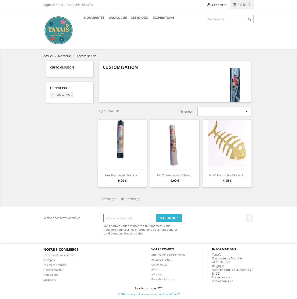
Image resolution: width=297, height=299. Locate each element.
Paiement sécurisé (55, 265)
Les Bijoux (139, 18)
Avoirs (155, 269)
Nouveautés (94, 18)
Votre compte (162, 249)
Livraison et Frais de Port (59, 255)
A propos (49, 260)
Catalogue (118, 18)
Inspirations (163, 18)
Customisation (62, 67)
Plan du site (50, 274)
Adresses (157, 274)
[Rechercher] (230, 19)
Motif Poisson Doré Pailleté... (227, 175)
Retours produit (161, 259)
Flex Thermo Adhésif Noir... (122, 175)
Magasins (49, 279)
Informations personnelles (168, 254)
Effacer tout (61, 94)
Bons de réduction (163, 279)
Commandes (159, 264)
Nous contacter (53, 270)
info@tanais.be (222, 281)
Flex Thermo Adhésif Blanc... (175, 175)
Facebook (249, 218)
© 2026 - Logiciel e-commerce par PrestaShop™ (148, 294)
